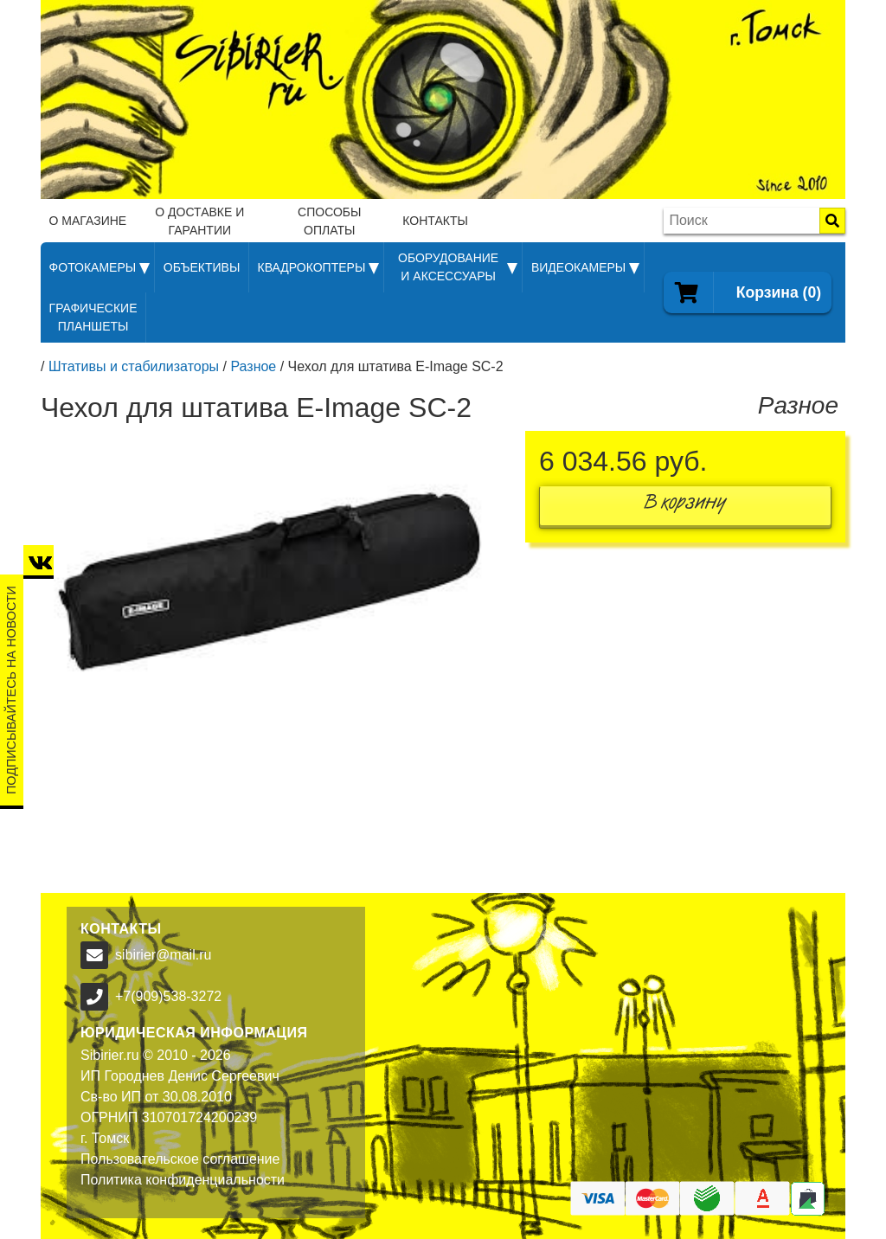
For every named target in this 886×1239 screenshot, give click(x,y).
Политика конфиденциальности (182, 1179)
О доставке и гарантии (199, 221)
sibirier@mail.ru (163, 954)
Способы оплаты (329, 221)
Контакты (435, 221)
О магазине (88, 221)
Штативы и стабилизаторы (133, 366)
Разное (253, 366)
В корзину (685, 505)
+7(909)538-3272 (168, 996)
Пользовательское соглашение (179, 1159)
